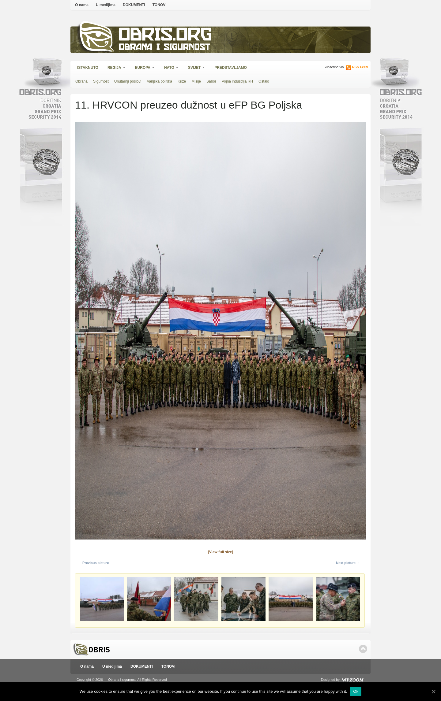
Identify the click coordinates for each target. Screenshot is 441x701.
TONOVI (160, 5)
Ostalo (263, 81)
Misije (196, 81)
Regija (115, 68)
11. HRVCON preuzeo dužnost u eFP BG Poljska (188, 105)
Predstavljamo (230, 67)
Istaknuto (87, 67)
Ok (355, 691)
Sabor (211, 81)
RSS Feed (360, 67)
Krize (182, 81)
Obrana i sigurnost (164, 48)
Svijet (194, 68)
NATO (169, 68)
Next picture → (348, 563)
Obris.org (165, 36)
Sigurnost (101, 81)
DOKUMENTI (134, 5)
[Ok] (433, 691)
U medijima (105, 5)
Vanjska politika (159, 81)
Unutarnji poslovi (127, 81)
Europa (143, 68)
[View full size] (220, 552)
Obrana (81, 81)
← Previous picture (93, 563)
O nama (82, 5)
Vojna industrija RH (237, 81)
